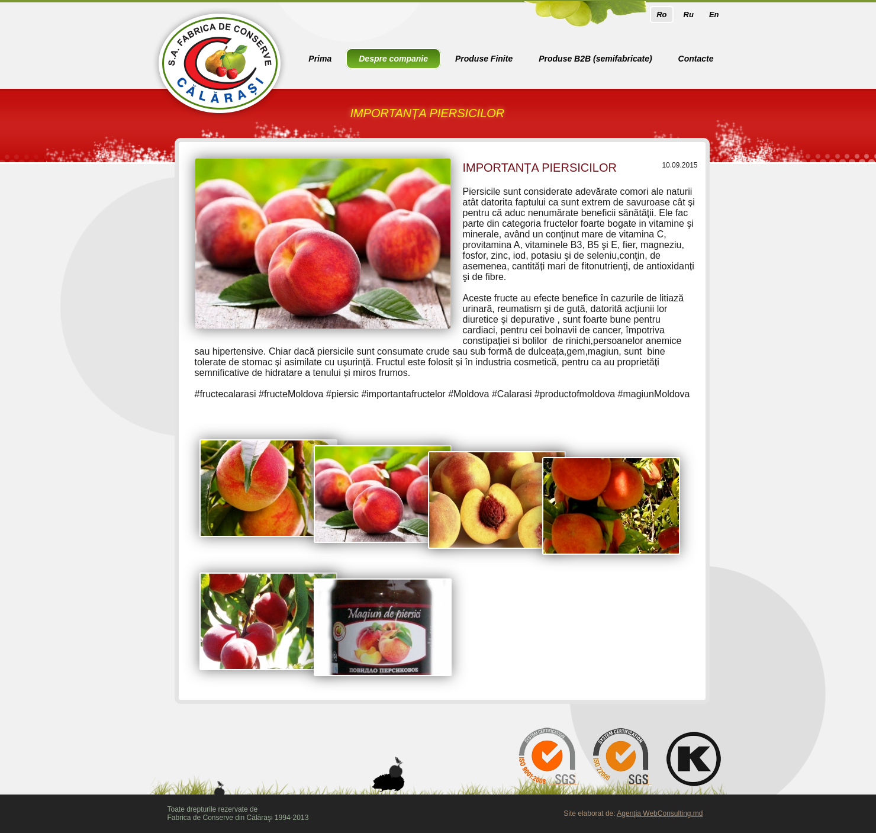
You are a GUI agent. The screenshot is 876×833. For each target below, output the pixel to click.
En (714, 14)
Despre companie (393, 58)
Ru (689, 14)
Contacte (696, 58)
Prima (319, 58)
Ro (661, 14)
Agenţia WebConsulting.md (660, 813)
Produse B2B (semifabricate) (595, 58)
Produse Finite (484, 58)
